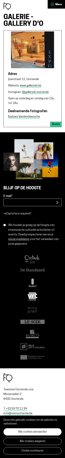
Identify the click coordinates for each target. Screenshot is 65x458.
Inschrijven (57, 202)
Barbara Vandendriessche (24, 116)
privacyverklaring (18, 239)
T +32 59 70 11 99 (15, 408)
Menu (52, 4)
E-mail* (8, 196)
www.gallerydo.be (30, 85)
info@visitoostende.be (17, 413)
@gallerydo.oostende (35, 92)
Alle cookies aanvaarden (32, 432)
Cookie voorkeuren (32, 450)
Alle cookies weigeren (32, 441)
